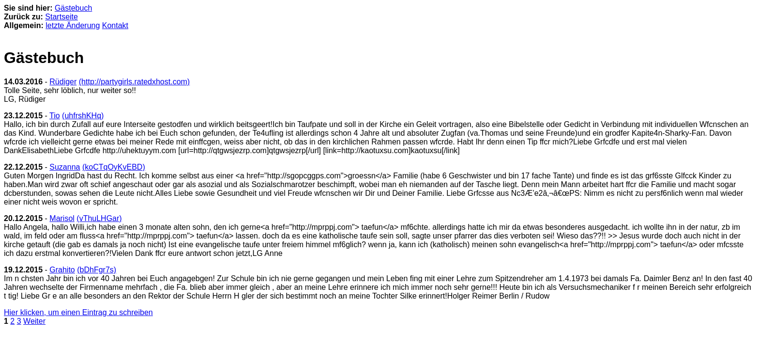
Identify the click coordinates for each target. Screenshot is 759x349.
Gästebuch (73, 8)
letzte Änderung (73, 25)
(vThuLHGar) (98, 218)
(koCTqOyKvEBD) (113, 167)
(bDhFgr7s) (96, 270)
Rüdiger (62, 82)
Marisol (62, 218)
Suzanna (64, 167)
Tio (54, 115)
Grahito (62, 270)
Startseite (61, 17)
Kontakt (115, 25)
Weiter (34, 321)
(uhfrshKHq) (83, 115)
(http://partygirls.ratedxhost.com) (134, 82)
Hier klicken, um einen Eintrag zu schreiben (78, 312)
